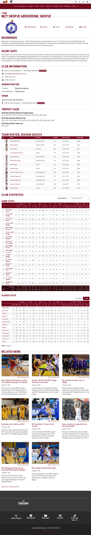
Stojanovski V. (6, 336)
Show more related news (10, 487)
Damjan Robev (14, 168)
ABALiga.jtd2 (31, 516)
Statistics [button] (48, 6)
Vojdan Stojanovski (15, 176)
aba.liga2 (60, 516)
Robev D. (4, 327)
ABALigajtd (45, 516)
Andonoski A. (5, 307)
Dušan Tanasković (15, 184)
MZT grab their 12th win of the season (43, 425)
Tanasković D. (6, 339)
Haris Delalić (13, 149)
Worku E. (4, 341)
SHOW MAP (43, 70)
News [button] (36, 6)
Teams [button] (42, 6)
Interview (56, 6)
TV (77, 6)
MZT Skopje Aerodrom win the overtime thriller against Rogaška (13, 469)
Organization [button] (22, 6)
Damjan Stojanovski (15, 180)
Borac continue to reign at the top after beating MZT (74, 425)
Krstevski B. (5, 319)
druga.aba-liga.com (75, 517)
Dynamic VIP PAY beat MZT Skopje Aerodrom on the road (44, 381)
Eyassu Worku (14, 188)
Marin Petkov (13, 164)
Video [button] (73, 6)
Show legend (6, 346)
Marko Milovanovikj (15, 160)
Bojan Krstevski (14, 156)
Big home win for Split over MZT (13, 424)
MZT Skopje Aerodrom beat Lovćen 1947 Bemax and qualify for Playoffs (15, 381)
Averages (79, 298)
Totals (86, 298)
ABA (9, 385)
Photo (61, 6)
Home (16, 6)
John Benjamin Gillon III (16, 153)
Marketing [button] (67, 6)
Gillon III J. (5, 316)
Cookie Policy (50, 531)
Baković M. (5, 310)
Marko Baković (14, 145)
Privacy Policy (40, 531)
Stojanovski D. (6, 333)
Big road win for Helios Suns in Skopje (73, 381)
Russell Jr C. (5, 330)
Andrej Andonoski (15, 141)
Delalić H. (4, 313)
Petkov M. (4, 324)
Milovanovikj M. (6, 322)
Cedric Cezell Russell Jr (16, 172)
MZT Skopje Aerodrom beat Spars (44, 468)
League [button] (30, 6)
